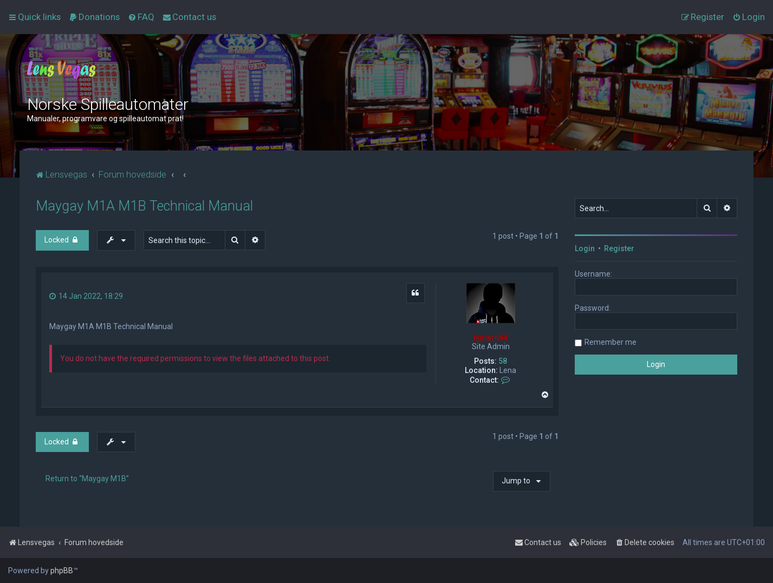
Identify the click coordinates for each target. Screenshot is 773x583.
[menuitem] (94, 16)
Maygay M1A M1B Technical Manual (144, 206)
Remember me (610, 342)
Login (585, 248)
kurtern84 (490, 337)
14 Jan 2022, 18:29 (86, 296)
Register (619, 248)
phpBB (61, 570)
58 (502, 361)
